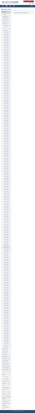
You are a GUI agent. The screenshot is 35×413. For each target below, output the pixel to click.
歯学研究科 (4, 352)
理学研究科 (4, 349)
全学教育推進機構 (5, 387)
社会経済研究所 (5, 363)
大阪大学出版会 (5, 401)
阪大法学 (4, 30)
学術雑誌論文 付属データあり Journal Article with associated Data (6, 17)
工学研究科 (4, 354)
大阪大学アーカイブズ (6, 391)
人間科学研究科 (5, 19)
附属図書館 (4, 405)
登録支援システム (28, 1)
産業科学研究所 (5, 361)
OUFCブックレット (6, 28)
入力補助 (30, 3)
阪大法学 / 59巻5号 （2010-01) (20, 12)
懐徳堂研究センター (5, 383)
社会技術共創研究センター (6, 389)
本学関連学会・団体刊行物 (6, 403)
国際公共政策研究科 (5, 358)
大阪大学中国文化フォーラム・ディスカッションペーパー (6, 26)
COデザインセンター (6, 371)
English (32, 3)
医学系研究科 (5, 351)
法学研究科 (4, 21)
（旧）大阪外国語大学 (6, 407)
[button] (3, 6)
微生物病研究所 (5, 360)
